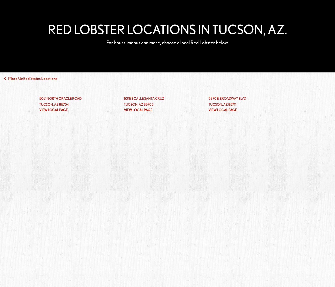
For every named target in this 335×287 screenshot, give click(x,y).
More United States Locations (32, 78)
